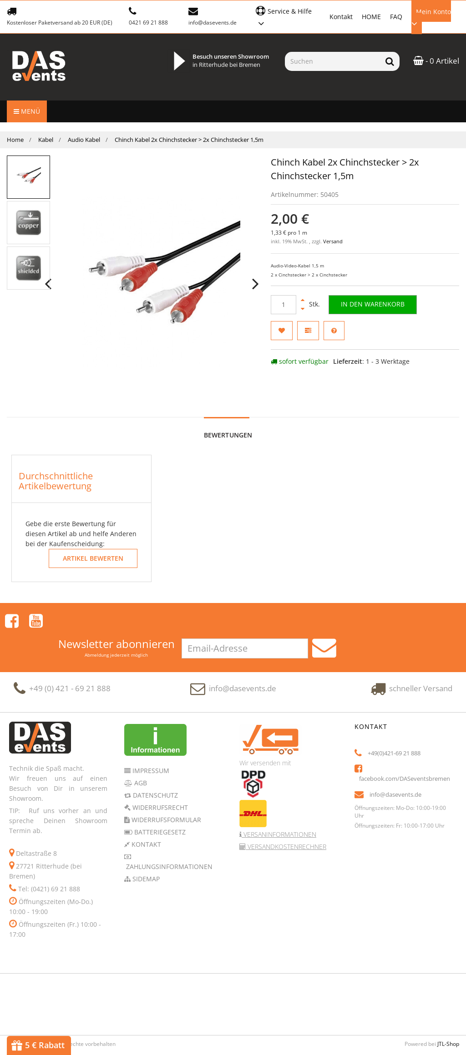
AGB (139, 760)
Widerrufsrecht (159, 784)
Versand (333, 241)
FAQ (396, 16)
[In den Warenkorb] (374, 304)
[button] (288, 16)
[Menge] (283, 304)
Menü (27, 111)
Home (15, 140)
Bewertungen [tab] (228, 435)
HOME (371, 16)
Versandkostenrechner (286, 823)
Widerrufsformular (165, 797)
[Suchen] (332, 61)
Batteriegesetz (159, 809)
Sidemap (145, 856)
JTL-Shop (448, 1021)
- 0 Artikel (436, 60)
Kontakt (341, 16)
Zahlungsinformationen (168, 843)
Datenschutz (154, 772)
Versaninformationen (279, 811)
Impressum (150, 748)
